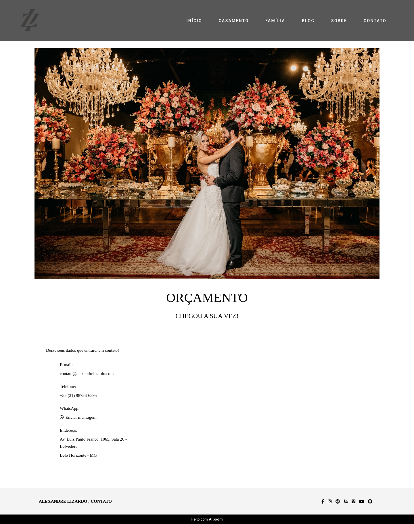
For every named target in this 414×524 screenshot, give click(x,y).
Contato (101, 501)
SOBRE (339, 20)
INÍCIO (194, 20)
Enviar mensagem (81, 417)
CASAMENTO (234, 20)
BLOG (308, 20)
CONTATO (375, 20)
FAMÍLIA (275, 20)
